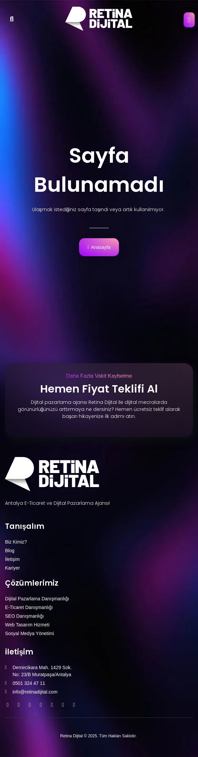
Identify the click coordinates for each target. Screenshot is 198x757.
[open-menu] (189, 19)
